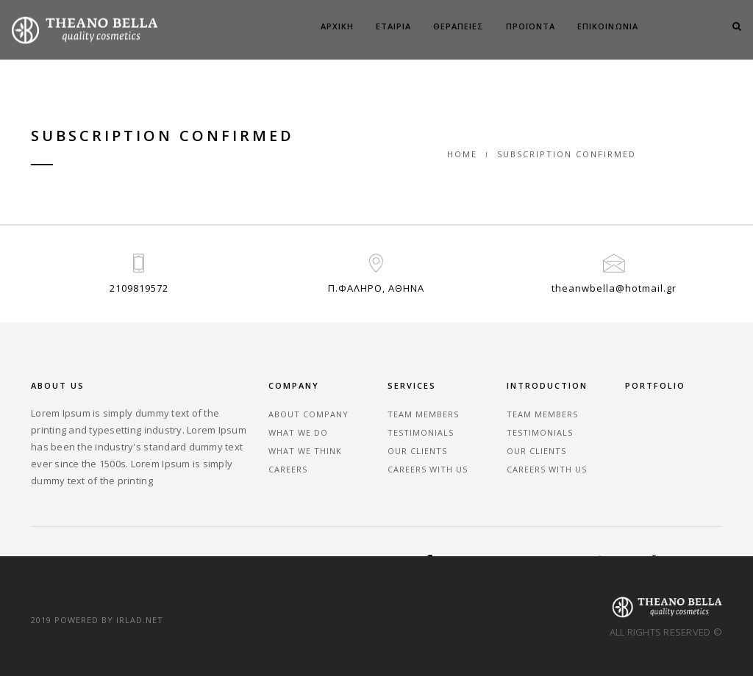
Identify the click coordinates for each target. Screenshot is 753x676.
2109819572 (139, 288)
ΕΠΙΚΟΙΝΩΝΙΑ (607, 26)
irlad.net (139, 619)
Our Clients (417, 450)
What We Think (305, 450)
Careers (287, 469)
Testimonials (421, 432)
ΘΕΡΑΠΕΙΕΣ (458, 26)
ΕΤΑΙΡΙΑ (393, 26)
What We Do (298, 432)
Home (462, 153)
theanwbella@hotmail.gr (614, 288)
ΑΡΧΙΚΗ (337, 26)
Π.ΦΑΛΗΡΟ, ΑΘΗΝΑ (376, 288)
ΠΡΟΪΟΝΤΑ (530, 26)
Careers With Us (428, 469)
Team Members (423, 414)
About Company (308, 414)
